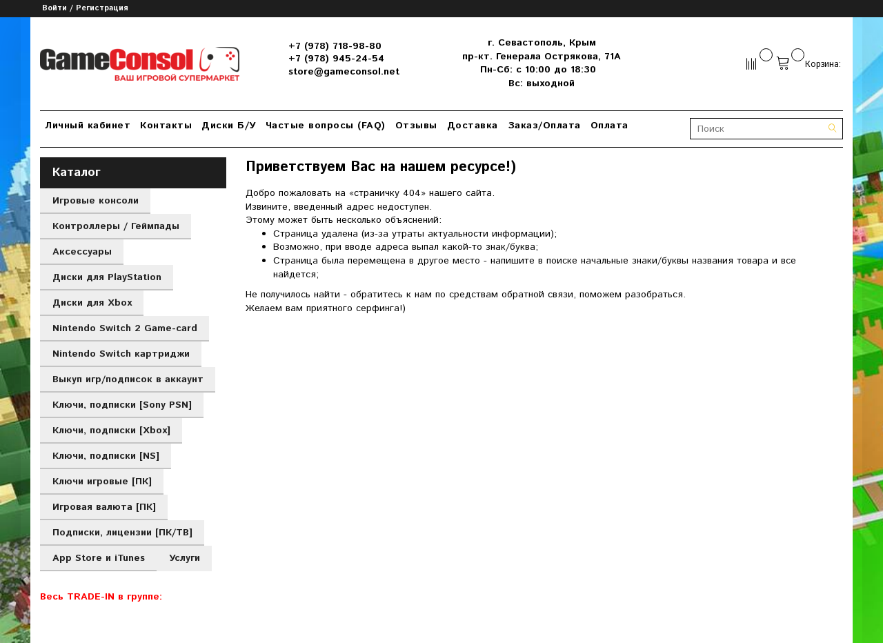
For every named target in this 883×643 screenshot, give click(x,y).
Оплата (609, 125)
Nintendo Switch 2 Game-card (124, 328)
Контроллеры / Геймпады (115, 226)
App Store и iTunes (98, 558)
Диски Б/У (228, 125)
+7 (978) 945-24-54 (336, 59)
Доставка (472, 125)
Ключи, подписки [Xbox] (111, 430)
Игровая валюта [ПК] (104, 507)
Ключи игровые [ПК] (102, 481)
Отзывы (416, 125)
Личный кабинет (87, 125)
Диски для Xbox (92, 303)
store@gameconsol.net (343, 72)
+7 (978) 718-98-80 (334, 46)
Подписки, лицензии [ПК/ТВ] (122, 533)
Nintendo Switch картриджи (121, 354)
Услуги (184, 558)
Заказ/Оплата (544, 125)
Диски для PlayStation (106, 277)
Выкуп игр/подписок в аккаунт (128, 379)
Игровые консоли (95, 201)
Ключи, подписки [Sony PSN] (122, 405)
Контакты (166, 125)
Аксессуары (82, 252)
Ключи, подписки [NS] (105, 456)
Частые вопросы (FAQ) (326, 125)
